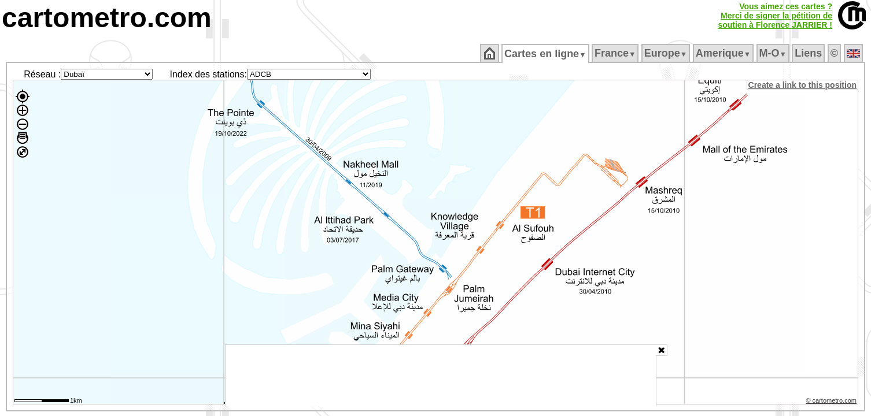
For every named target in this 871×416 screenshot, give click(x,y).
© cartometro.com (832, 402)
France (615, 53)
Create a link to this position (803, 85)
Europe (666, 53)
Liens (809, 53)
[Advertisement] (440, 376)
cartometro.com (107, 17)
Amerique (723, 53)
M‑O (773, 53)
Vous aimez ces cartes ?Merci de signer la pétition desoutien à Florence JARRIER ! (775, 15)
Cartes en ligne (546, 54)
